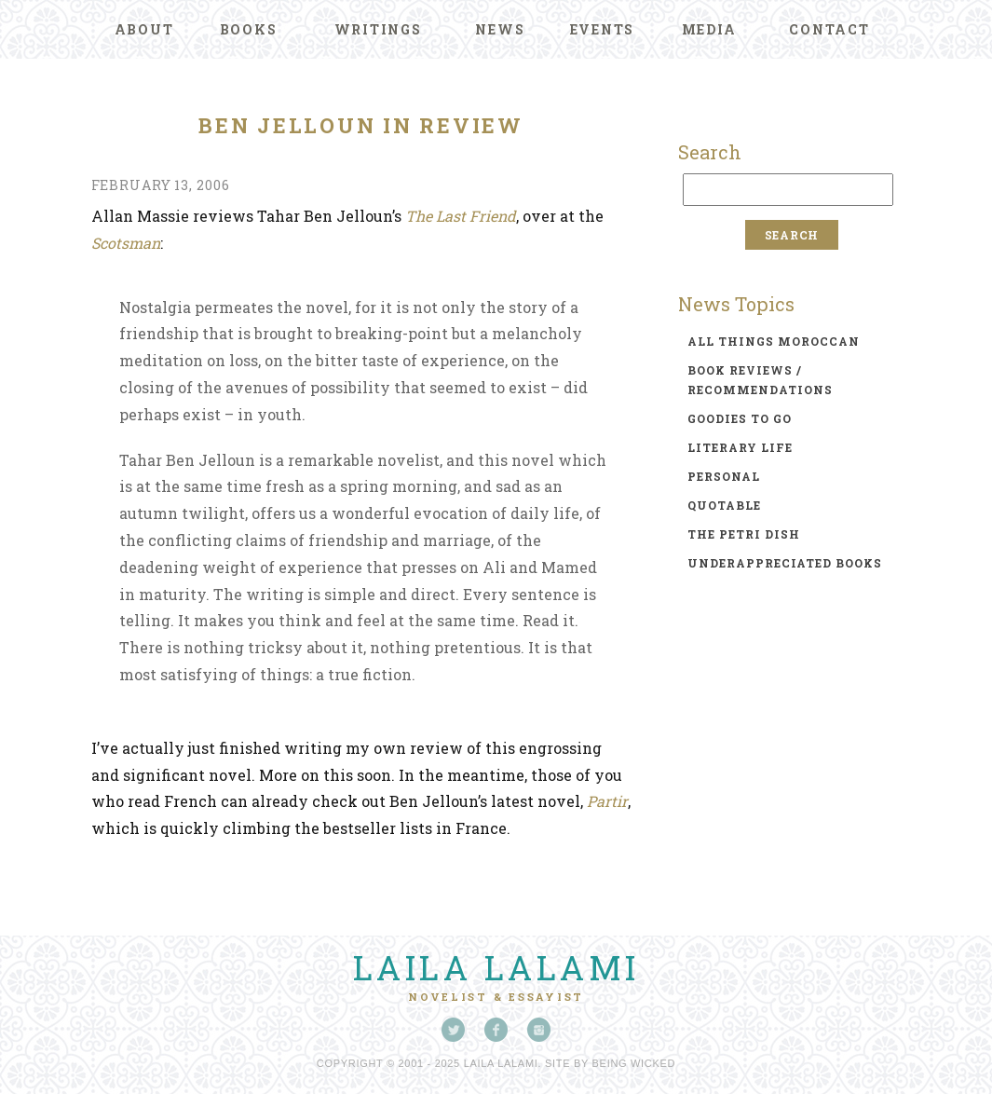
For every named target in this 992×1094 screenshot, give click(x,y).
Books (249, 29)
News (499, 29)
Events (602, 29)
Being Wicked (634, 1063)
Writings (378, 29)
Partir (607, 801)
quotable (724, 505)
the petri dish (743, 533)
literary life (740, 447)
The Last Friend (460, 216)
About (144, 29)
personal (723, 476)
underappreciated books (784, 562)
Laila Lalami (496, 967)
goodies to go (739, 418)
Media (709, 29)
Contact (829, 29)
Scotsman (125, 243)
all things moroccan (773, 341)
